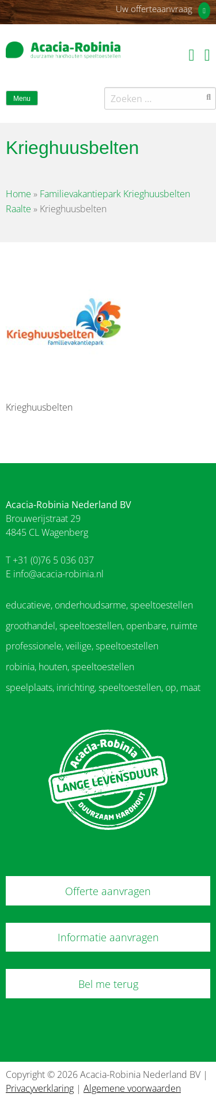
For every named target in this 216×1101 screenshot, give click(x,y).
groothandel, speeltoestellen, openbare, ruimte (102, 625)
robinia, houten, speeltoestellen (70, 666)
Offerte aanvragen (108, 891)
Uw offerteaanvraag (154, 8)
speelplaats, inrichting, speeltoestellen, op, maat (103, 687)
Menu (22, 99)
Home (18, 193)
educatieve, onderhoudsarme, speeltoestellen (99, 605)
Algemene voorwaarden (132, 1088)
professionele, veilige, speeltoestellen (82, 646)
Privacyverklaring (40, 1088)
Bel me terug (108, 984)
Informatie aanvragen (108, 937)
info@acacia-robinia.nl (58, 574)
